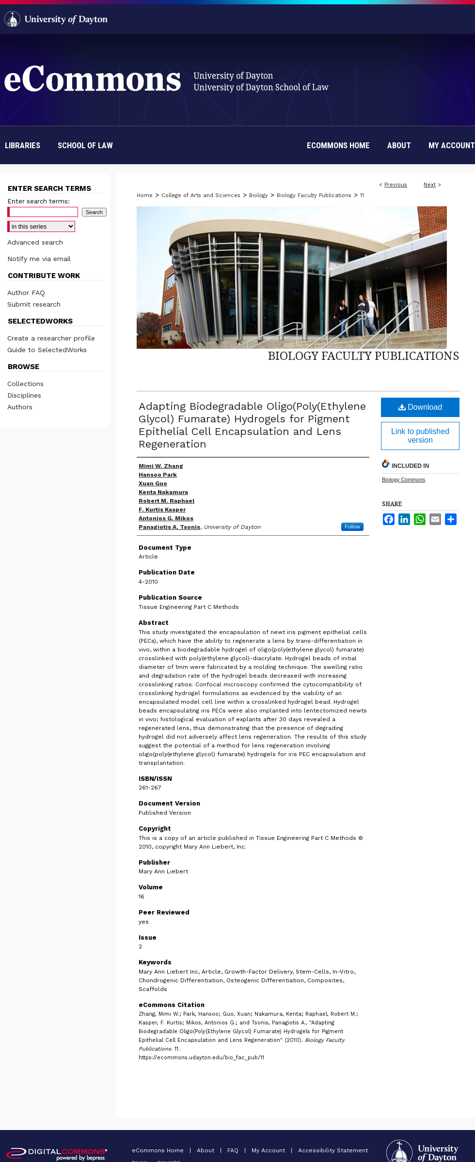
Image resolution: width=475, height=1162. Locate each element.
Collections (25, 383)
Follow (352, 526)
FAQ (233, 1150)
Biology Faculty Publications (314, 195)
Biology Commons (403, 479)
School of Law (85, 145)
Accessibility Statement (333, 1150)
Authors (19, 407)
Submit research (34, 304)
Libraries (22, 145)
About (206, 1150)
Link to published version (420, 435)
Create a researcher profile (51, 338)
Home (145, 195)
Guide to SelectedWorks (47, 350)
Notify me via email (39, 259)
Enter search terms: (38, 201)
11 (362, 195)
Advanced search (35, 242)
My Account (269, 1150)
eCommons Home (159, 1150)
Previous (395, 185)
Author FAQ (26, 292)
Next (430, 185)
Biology (258, 195)
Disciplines (24, 395)
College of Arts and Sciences (200, 195)
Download (420, 407)
